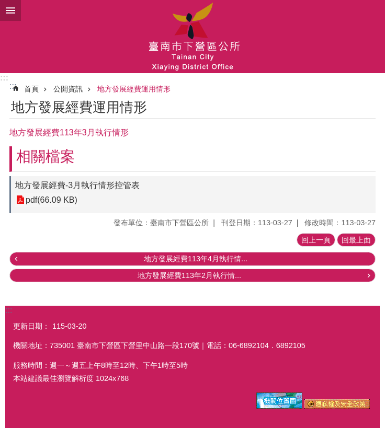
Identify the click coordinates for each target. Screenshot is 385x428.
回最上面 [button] (356, 240)
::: (4, 77)
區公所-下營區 (192, 36)
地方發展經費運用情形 (134, 89)
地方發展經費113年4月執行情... (195, 259)
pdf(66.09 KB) (51, 199)
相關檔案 (45, 156)
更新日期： (31, 326)
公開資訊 (68, 89)
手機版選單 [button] (10, 10)
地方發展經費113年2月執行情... (189, 275)
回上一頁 (316, 240)
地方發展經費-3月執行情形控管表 (77, 185)
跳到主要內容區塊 (5, 5)
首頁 (31, 89)
